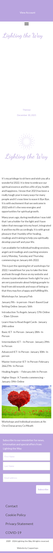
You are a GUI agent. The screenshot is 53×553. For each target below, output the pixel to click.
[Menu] (26, 24)
